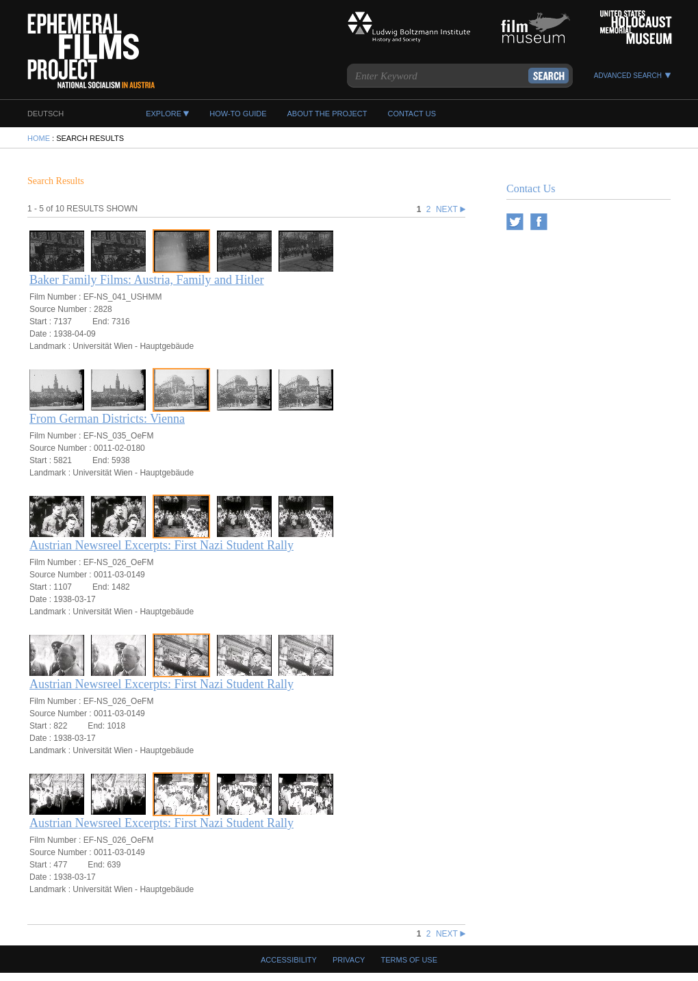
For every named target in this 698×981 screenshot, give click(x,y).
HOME (38, 138)
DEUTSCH (45, 113)
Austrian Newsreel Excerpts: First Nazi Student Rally (161, 545)
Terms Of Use (409, 960)
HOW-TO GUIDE (237, 113)
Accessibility (289, 960)
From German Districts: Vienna (107, 419)
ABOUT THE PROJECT (327, 113)
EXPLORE (163, 113)
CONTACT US (411, 113)
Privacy (349, 960)
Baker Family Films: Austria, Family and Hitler (146, 280)
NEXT (450, 209)
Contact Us (531, 188)
